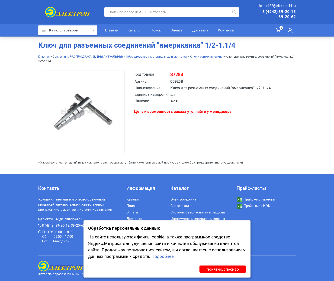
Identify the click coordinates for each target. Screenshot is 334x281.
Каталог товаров (68, 30)
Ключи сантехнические (206, 56)
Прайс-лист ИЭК (253, 206)
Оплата (132, 212)
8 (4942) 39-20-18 (279, 12)
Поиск (131, 206)
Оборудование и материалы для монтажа (156, 56)
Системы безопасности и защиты (197, 212)
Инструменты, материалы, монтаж (197, 219)
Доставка (134, 219)
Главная (44, 56)
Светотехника (181, 206)
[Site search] (167, 12)
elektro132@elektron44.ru (276, 6)
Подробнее (162, 256)
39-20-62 (287, 17)
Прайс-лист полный (256, 199)
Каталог (132, 199)
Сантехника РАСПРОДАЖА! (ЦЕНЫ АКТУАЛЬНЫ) (88, 56)
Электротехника (183, 199)
